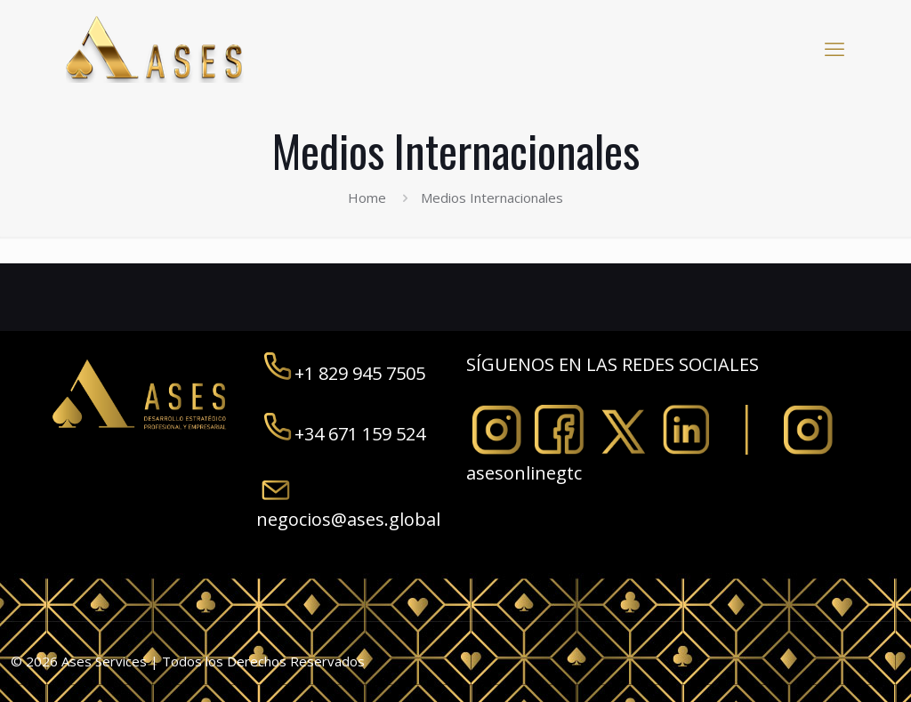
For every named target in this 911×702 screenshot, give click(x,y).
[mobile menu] (834, 48)
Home (367, 197)
